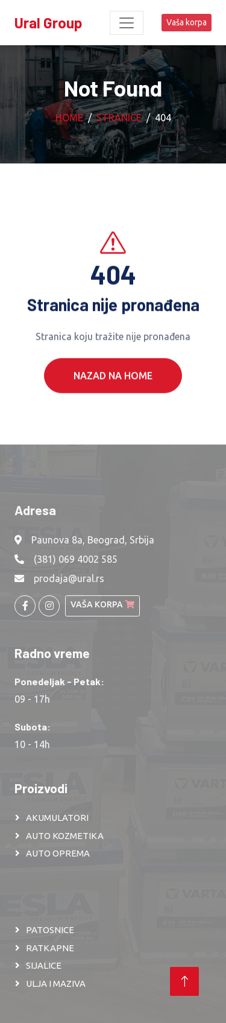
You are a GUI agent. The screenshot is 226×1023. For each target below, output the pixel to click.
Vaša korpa (186, 22)
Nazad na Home (113, 386)
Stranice (119, 117)
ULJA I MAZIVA (56, 983)
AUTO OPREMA (58, 853)
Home (69, 117)
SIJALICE (43, 965)
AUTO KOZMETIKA (65, 836)
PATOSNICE (50, 930)
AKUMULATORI (57, 817)
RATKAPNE (50, 948)
